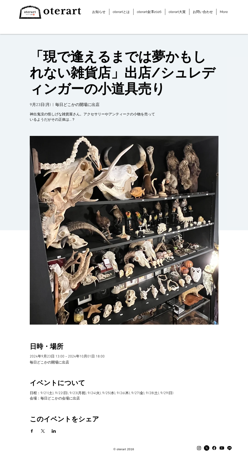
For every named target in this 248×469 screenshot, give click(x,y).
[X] (206, 448)
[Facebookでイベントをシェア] (32, 431)
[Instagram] (199, 448)
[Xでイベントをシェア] (43, 431)
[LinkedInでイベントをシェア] (54, 431)
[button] (121, 12)
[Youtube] (222, 448)
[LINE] (229, 448)
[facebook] (214, 448)
